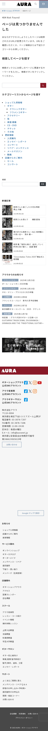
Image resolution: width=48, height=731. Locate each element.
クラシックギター (18, 108)
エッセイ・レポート (17, 141)
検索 (4, 179)
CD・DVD (12, 125)
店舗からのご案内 (13, 157)
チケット (11, 128)
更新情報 (9, 134)
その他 (10, 131)
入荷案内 (11, 138)
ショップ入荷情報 (13, 102)
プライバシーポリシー (24, 718)
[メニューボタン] (3, 4)
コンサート (12, 144)
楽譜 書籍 (12, 122)
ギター (10, 105)
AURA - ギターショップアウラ (27, 728)
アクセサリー (13, 115)
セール (10, 161)
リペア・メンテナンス (18, 147)
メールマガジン (14, 151)
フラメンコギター (18, 112)
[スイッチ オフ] (35, 4)
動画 (9, 154)
